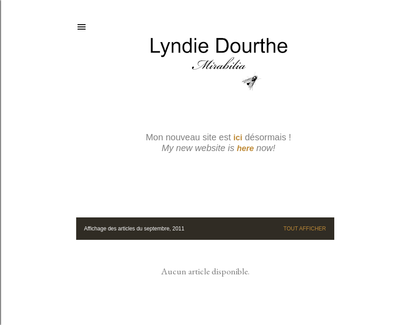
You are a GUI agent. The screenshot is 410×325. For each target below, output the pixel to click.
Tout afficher (305, 228)
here (245, 148)
